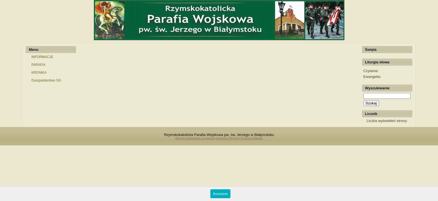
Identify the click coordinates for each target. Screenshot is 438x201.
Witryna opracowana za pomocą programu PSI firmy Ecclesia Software (219, 138)
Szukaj (371, 103)
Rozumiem (220, 194)
